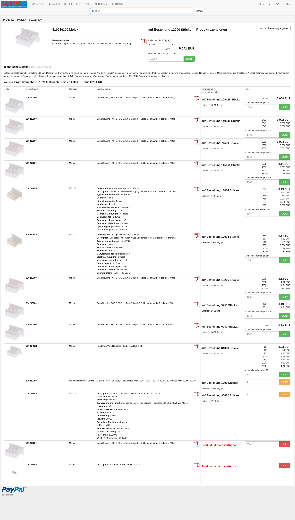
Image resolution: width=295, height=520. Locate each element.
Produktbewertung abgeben (274, 28)
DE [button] (261, 4)
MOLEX (73, 188)
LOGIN (287, 4)
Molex (66, 40)
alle (210, 92)
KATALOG (38, 4)
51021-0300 (31, 188)
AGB (87, 4)
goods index (7, 495)
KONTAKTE (118, 4)
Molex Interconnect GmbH (81, 381)
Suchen (199, 11)
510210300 (31, 97)
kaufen (189, 59)
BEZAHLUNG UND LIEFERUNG (64, 4)
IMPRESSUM (100, 4)
